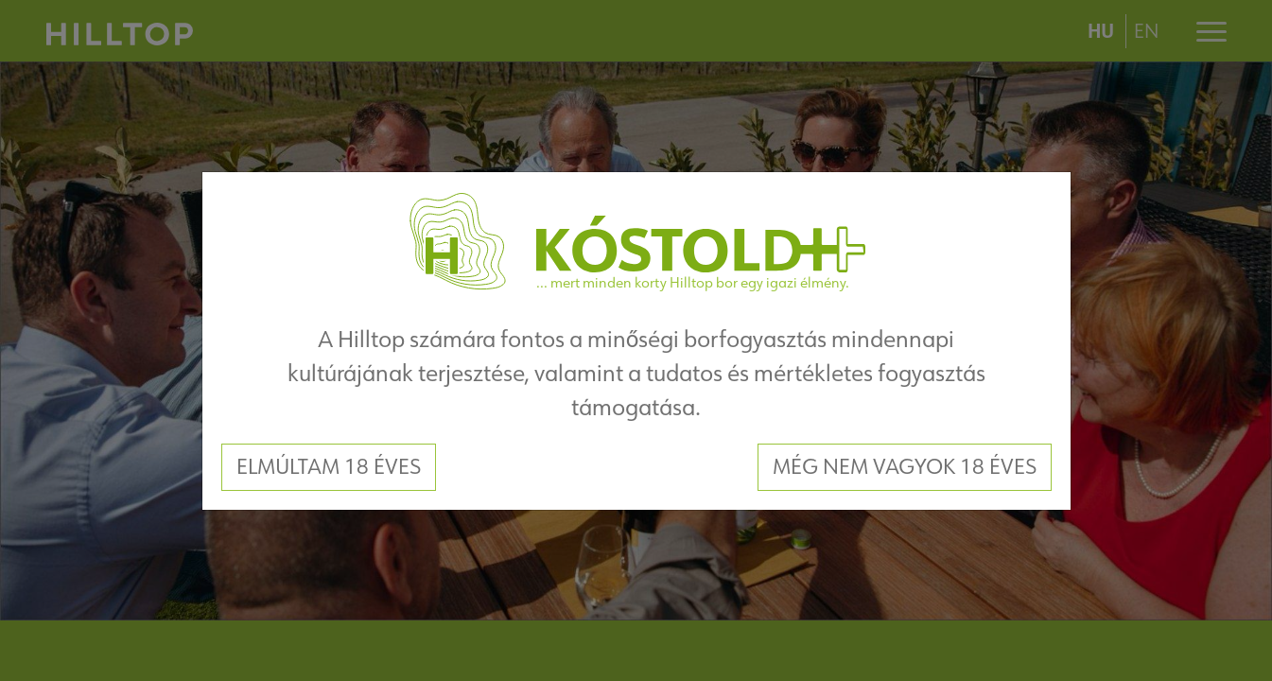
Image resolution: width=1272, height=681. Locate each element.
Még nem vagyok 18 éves (905, 466)
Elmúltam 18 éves (328, 466)
